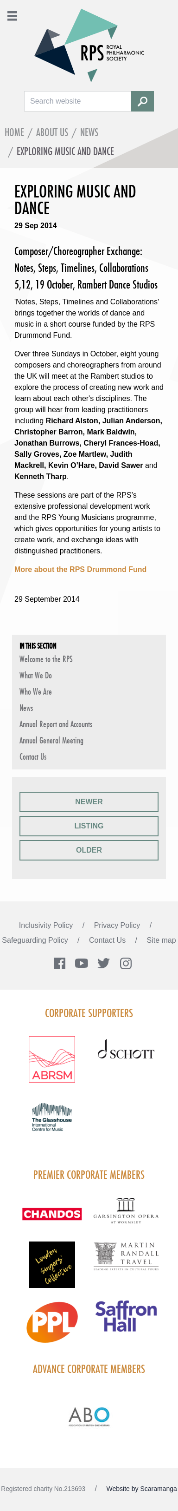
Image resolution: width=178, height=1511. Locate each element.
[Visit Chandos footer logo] (51, 1220)
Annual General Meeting (51, 740)
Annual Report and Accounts (55, 724)
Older (89, 850)
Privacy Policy (118, 925)
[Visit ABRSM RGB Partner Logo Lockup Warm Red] (51, 1065)
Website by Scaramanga (142, 1488)
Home (14, 132)
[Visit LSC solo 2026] (51, 1270)
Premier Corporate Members (89, 1175)
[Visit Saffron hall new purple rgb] (126, 1322)
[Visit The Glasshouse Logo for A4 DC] (51, 1122)
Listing (88, 826)
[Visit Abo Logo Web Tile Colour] (89, 1415)
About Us (52, 132)
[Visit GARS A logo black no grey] (126, 1216)
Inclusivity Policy (47, 925)
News (89, 132)
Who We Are (35, 691)
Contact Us (32, 756)
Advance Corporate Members (89, 1369)
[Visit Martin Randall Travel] (126, 1261)
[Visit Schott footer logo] (126, 1058)
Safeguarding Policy (36, 940)
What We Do (35, 675)
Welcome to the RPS (46, 659)
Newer (89, 802)
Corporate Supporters (89, 1013)
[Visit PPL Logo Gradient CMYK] (51, 1328)
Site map (161, 940)
